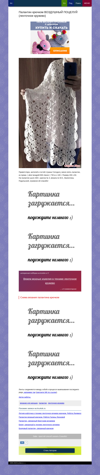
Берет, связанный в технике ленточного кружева (39, 425)
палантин (43, 403)
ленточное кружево (56, 403)
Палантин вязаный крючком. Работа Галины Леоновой (42, 417)
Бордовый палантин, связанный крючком (36, 428)
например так (29, 392)
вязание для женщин (29, 403)
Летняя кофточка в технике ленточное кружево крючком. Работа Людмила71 (51, 413)
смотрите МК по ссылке (46, 392)
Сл (64, 3)
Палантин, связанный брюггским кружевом (37, 421)
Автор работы (25, 397)
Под (70, 3)
